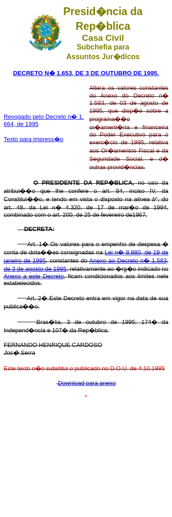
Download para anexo (87, 383)
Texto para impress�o (33, 139)
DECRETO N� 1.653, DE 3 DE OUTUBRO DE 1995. (86, 73)
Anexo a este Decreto (34, 276)
